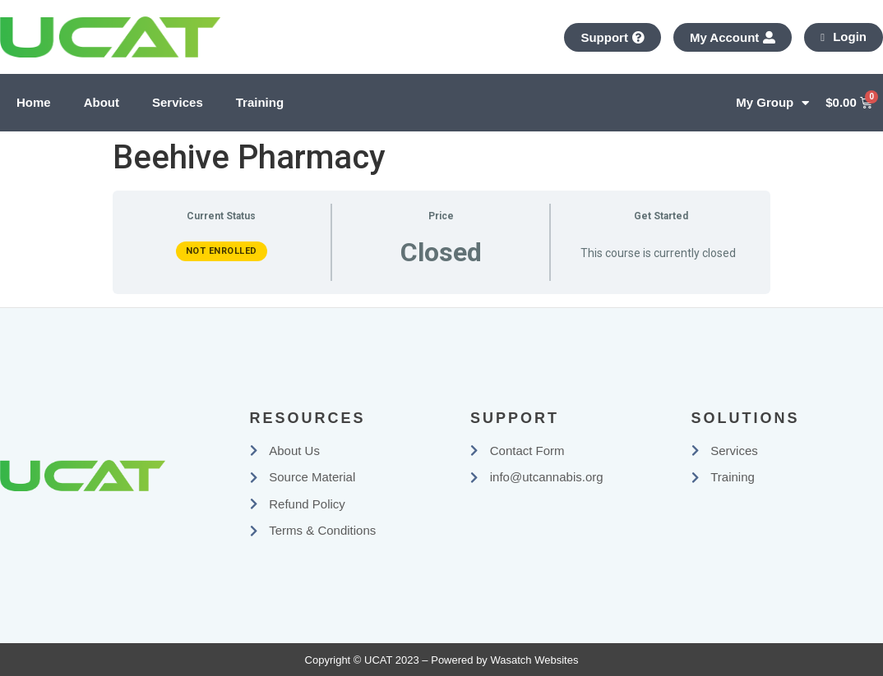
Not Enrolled (221, 251)
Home (33, 102)
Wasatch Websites (534, 660)
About (101, 102)
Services (177, 102)
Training (260, 102)
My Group (772, 103)
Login (844, 37)
